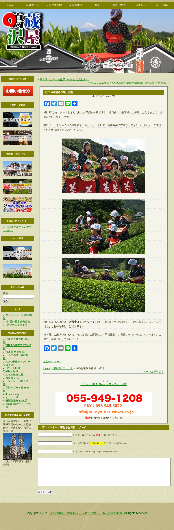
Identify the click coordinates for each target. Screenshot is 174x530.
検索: (6, 293)
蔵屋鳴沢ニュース (52, 362)
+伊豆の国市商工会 (16, 325)
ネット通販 (162, 5)
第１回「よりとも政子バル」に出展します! (64, 79)
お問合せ (140, 5)
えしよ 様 (11, 397)
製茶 (97, 5)
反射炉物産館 (54, 5)
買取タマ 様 (12, 377)
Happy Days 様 (14, 374)
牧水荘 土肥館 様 (15, 351)
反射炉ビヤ (32, 5)
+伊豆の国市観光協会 (17, 321)
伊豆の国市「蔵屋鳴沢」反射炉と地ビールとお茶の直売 (86, 518)
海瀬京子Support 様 (16, 400)
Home (10, 5)
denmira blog (12, 394)
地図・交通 (118, 5)
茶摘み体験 (75, 5)
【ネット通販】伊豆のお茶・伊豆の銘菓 (103, 384)
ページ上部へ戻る (153, 371)
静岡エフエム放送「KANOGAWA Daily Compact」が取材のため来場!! (127, 82)
